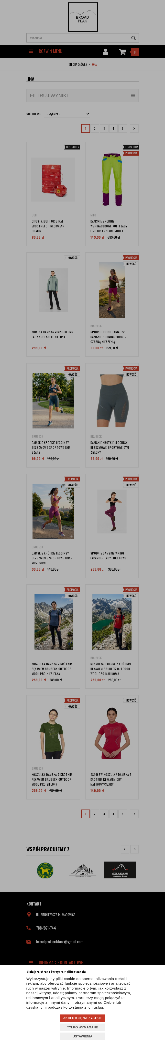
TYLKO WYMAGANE (82, 1027)
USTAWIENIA (82, 1036)
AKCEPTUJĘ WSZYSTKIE (82, 1018)
